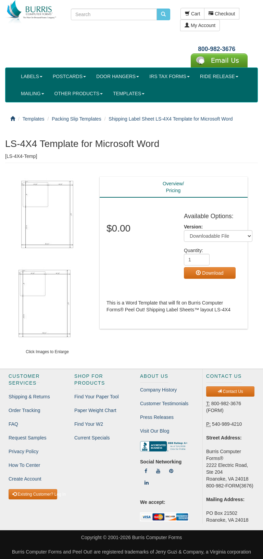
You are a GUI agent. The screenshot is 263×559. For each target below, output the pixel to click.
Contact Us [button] (230, 391)
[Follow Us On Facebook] (146, 471)
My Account (200, 25)
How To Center (24, 465)
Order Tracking (24, 410)
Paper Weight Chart (95, 410)
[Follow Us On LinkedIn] (146, 482)
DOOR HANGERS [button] (117, 76)
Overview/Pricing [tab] (173, 187)
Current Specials (92, 437)
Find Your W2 (88, 424)
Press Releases (157, 417)
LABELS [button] (31, 76)
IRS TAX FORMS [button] (169, 76)
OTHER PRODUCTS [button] (78, 93)
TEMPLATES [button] (129, 93)
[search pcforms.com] (163, 14)
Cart (192, 13)
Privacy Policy (23, 451)
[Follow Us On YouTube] (158, 471)
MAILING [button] (32, 93)
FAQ (13, 424)
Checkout (222, 13)
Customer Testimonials (164, 403)
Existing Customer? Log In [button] (34, 494)
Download (209, 273)
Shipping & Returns (29, 396)
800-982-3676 (216, 49)
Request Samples (28, 437)
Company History (158, 390)
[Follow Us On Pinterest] (171, 471)
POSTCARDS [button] (69, 76)
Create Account (25, 479)
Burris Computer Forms (157, 537)
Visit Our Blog (154, 431)
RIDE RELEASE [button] (219, 76)
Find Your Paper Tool (96, 396)
